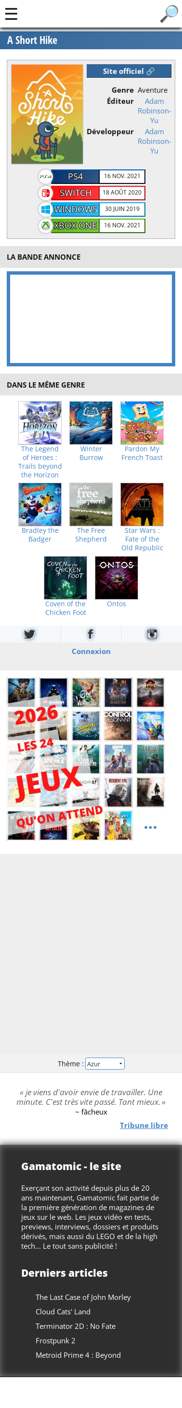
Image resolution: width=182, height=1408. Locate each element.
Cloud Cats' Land (63, 1311)
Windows (75, 209)
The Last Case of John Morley (83, 1297)
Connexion (91, 651)
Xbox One (75, 225)
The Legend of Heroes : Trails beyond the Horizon (40, 462)
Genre (123, 90)
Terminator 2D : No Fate (76, 1326)
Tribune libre (144, 1125)
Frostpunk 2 (56, 1340)
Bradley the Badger (40, 535)
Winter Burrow (91, 453)
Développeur (110, 131)
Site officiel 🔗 (129, 71)
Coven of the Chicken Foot (65, 608)
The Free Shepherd (91, 535)
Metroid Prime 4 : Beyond (78, 1355)
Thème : (91, 1063)
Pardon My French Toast (142, 453)
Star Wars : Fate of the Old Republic (142, 539)
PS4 (75, 176)
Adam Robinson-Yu (154, 110)
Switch (75, 192)
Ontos (116, 603)
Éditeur (120, 101)
